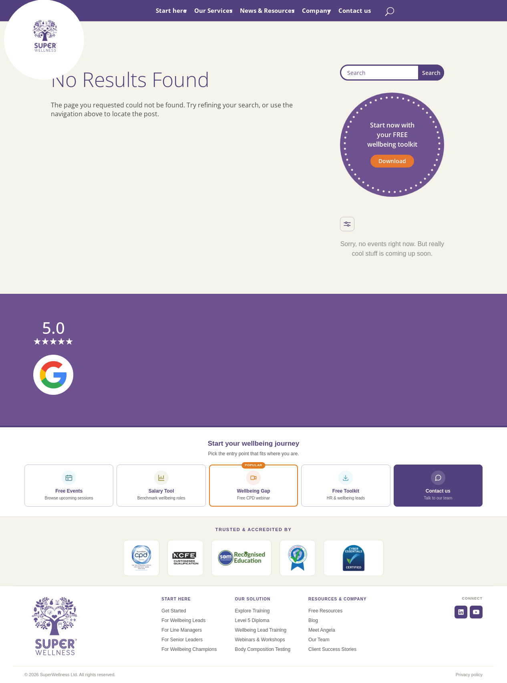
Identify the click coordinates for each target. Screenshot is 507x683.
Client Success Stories (332, 649)
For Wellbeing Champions (189, 649)
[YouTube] (476, 612)
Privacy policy (469, 674)
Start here (187, 10)
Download (392, 161)
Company (332, 10)
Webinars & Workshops (260, 640)
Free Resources (325, 611)
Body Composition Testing (263, 649)
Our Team (318, 640)
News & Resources (283, 10)
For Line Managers (181, 630)
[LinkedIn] (461, 612)
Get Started (173, 611)
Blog (313, 620)
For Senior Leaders (182, 640)
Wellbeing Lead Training (261, 630)
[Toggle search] (406, 11)
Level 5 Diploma (252, 620)
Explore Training (252, 611)
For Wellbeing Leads (183, 620)
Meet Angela (321, 630)
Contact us (371, 10)
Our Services (230, 10)
